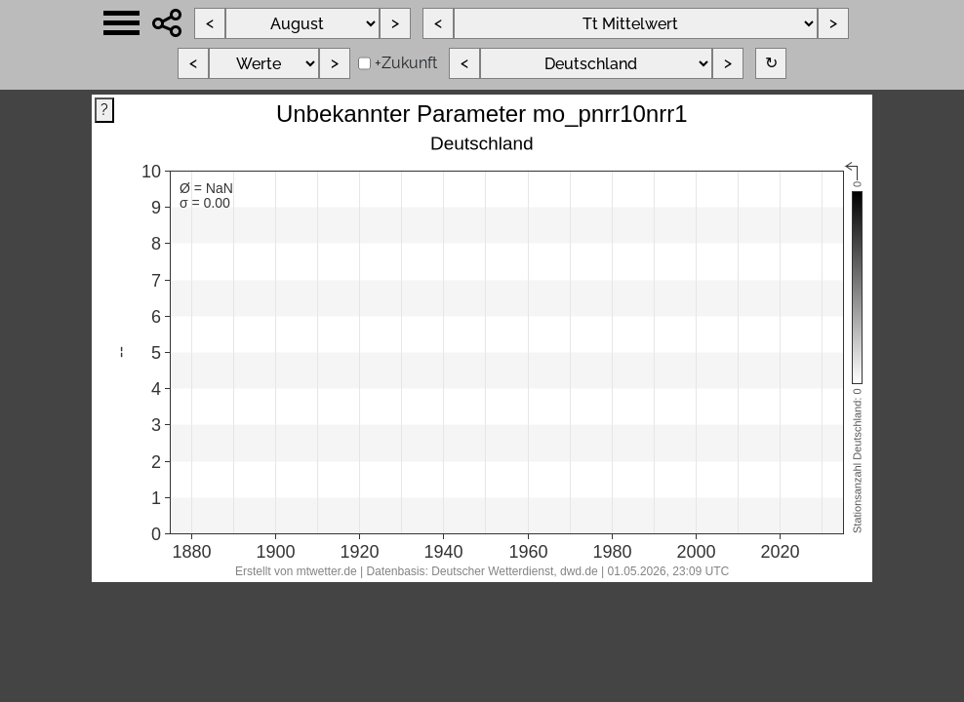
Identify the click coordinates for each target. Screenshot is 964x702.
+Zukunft (406, 63)
